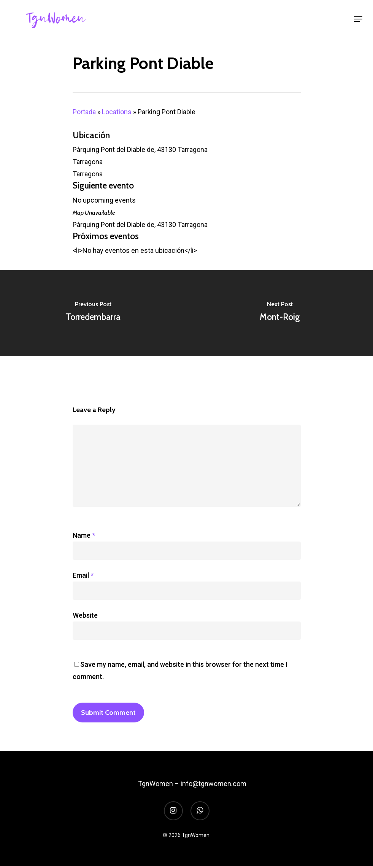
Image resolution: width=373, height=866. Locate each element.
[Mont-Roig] (280, 313)
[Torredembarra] (93, 313)
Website (85, 615)
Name (84, 535)
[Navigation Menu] (358, 19)
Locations (117, 112)
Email (83, 575)
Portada (84, 112)
